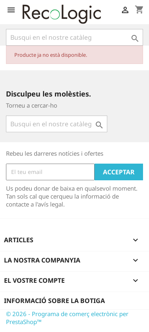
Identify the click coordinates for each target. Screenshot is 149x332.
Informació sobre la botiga (54, 300)
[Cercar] (74, 37)
